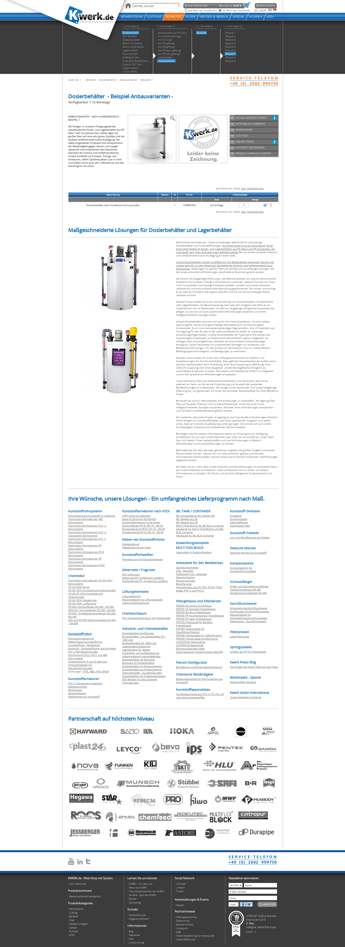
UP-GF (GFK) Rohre (79, 587)
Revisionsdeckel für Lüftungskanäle (142, 599)
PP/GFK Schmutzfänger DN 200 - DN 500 (91, 606)
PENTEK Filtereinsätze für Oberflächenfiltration (190, 630)
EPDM (105, 671)
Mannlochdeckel (185, 577)
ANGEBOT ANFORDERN (250, 147)
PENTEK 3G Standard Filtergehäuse (195, 609)
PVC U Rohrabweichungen (83, 651)
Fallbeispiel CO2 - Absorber (191, 574)
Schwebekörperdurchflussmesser (248, 608)
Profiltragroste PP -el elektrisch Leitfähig (145, 581)
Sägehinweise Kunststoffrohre (85, 641)
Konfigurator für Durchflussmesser (249, 611)
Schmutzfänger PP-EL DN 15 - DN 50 (142, 525)
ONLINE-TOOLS (245, 141)
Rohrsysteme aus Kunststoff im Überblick (91, 515)
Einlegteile (236, 515)
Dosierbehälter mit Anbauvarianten (142, 666)
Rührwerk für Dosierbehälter (138, 663)
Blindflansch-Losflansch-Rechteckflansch (199, 667)
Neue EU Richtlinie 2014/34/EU (139, 519)
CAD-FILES (242, 135)
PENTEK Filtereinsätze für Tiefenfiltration (199, 635)
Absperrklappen (77, 693)
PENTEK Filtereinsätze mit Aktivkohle (197, 638)
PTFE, (86, 671)
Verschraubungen (240, 525)
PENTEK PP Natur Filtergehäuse (193, 619)
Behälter (91, 79)
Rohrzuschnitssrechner (81, 638)
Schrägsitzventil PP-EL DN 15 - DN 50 (142, 532)
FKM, (99, 671)
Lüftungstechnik (131, 596)
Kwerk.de (73, 79)
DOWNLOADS (244, 130)
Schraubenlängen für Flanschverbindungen (80, 666)
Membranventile (77, 686)
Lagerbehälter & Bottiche (136, 646)
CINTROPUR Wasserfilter (190, 645)
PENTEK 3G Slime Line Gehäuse (193, 605)
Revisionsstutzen (185, 580)
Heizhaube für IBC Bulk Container (195, 535)
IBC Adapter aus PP (187, 522)
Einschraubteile (238, 519)
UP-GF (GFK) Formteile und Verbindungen (92, 590)
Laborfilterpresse (239, 636)
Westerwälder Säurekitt (243, 682)
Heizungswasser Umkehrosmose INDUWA (199, 652)
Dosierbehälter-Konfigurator (138, 633)
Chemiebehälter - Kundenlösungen (142, 672)
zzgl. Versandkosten (252, 188)
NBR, (93, 671)
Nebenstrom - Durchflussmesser (248, 621)
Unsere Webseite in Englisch (246, 697)
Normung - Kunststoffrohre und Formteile (92, 648)
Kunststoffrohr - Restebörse (84, 645)
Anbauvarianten (128, 79)
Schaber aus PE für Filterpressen (248, 651)
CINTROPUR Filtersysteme (190, 642)
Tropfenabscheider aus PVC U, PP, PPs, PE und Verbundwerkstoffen (200, 695)
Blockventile (75, 690)
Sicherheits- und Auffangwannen (141, 653)
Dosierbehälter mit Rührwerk (138, 659)
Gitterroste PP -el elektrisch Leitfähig (142, 577)
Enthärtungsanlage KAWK (190, 648)
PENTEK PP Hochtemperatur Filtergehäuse (200, 615)
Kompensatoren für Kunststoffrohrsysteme (243, 569)
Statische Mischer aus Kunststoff (248, 552)
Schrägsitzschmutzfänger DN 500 (248, 593)
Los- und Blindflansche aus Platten (250, 537)
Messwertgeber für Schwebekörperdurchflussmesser (248, 616)
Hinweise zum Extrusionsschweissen (142, 559)
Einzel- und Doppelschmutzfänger (249, 586)
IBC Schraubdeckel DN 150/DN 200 (195, 515)
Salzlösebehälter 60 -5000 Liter (139, 643)
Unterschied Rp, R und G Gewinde (87, 661)
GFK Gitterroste (130, 574)
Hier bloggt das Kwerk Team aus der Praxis (254, 667)
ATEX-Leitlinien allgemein (136, 515)
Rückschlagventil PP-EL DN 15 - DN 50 (143, 529)
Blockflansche (184, 584)
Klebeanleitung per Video (136, 547)
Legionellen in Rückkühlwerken (194, 552)
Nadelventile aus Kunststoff (84, 696)
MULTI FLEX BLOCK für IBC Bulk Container (200, 525)
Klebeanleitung (130, 544)
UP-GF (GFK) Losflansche (82, 603)
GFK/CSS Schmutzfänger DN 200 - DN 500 (91, 610)
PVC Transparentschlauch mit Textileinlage (146, 618)
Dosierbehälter (107, 79)
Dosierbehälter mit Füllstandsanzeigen (144, 676)
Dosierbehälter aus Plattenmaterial (141, 669)
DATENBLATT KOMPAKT (250, 124)
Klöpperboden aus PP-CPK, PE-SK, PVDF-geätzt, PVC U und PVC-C (199, 589)
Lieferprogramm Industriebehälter (141, 656)
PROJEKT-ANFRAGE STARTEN (253, 153)
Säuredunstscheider (187, 567)
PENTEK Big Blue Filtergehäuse (193, 612)
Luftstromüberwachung (135, 602)
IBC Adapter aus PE (187, 519)
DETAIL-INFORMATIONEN (251, 118)
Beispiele (146, 79)
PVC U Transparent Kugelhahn (85, 683)
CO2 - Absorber (184, 570)
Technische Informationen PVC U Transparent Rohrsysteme (87, 534)
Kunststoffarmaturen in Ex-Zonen (141, 522)
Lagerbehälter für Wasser (136, 649)
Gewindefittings (239, 522)
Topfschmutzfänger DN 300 (245, 589)
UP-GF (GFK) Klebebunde (82, 600)
